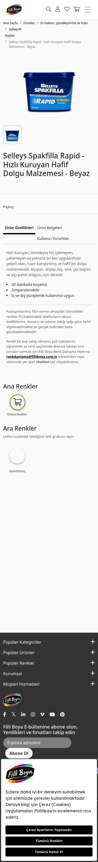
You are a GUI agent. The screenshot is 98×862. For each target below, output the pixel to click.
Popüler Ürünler (19, 652)
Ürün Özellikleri (19, 227)
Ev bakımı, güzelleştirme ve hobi (64, 23)
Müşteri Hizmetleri (21, 684)
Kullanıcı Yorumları (53, 238)
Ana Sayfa (10, 23)
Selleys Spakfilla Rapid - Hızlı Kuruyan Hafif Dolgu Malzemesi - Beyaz (45, 44)
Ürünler (28, 23)
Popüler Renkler (18, 663)
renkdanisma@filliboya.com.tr (31, 356)
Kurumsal (12, 674)
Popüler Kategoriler (22, 642)
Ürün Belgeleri (49, 227)
